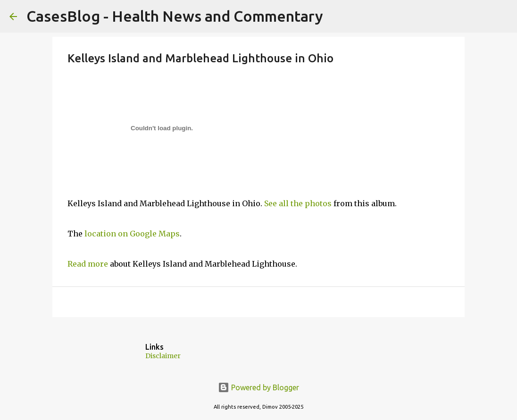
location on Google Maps (132, 233)
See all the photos (298, 203)
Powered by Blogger (258, 387)
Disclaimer (163, 356)
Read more (87, 264)
